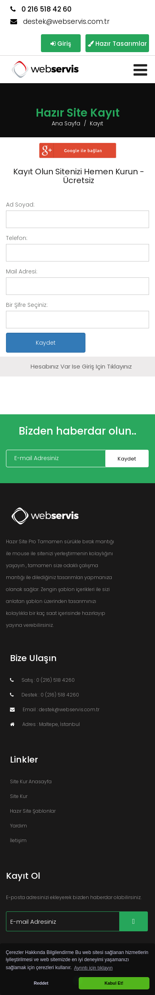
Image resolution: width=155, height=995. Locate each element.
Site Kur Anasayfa (31, 781)
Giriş (60, 43)
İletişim (18, 840)
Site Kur (18, 796)
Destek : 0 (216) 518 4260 (44, 694)
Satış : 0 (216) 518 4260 (42, 680)
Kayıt (96, 123)
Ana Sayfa (66, 123)
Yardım (18, 825)
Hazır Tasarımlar (117, 43)
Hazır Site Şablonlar (33, 811)
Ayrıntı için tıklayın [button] (93, 968)
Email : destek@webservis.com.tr (54, 709)
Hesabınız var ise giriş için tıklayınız (81, 366)
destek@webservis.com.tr (60, 21)
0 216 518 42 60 (41, 9)
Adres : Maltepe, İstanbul (45, 724)
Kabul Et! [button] (114, 983)
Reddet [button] (41, 983)
